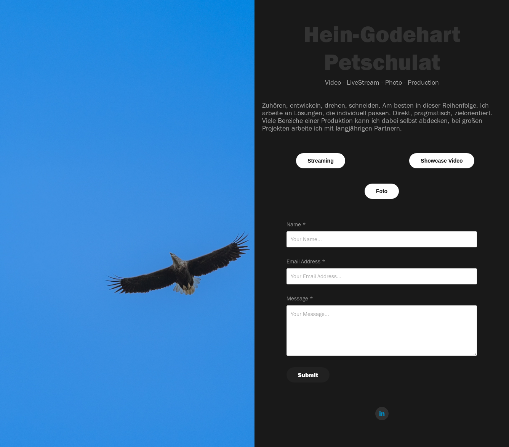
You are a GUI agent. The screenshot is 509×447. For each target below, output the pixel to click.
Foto (381, 191)
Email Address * (306, 262)
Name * (296, 225)
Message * (300, 299)
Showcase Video (442, 161)
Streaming (320, 161)
